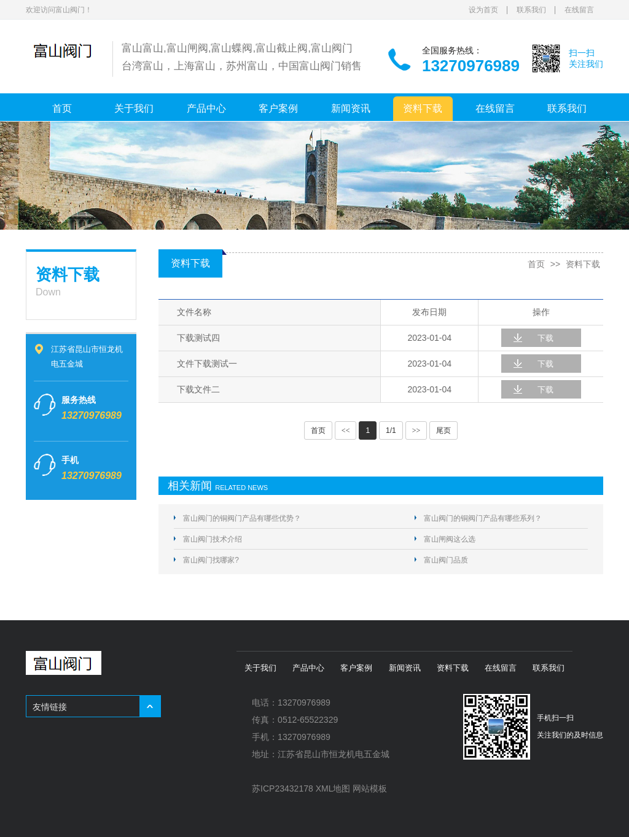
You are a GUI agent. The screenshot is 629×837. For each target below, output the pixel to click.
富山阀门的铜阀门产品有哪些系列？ (483, 518)
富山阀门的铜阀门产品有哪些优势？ (242, 518)
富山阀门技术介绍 (212, 539)
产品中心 (206, 108)
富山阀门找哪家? (211, 560)
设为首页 (483, 10)
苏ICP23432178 (282, 788)
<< (346, 430)
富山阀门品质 (446, 560)
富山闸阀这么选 (449, 539)
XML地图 (333, 788)
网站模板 (370, 788)
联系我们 (531, 10)
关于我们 (134, 108)
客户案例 (278, 108)
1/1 (391, 430)
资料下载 (422, 108)
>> (416, 430)
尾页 (443, 430)
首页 (62, 108)
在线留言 (579, 10)
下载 (545, 338)
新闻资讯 (350, 108)
